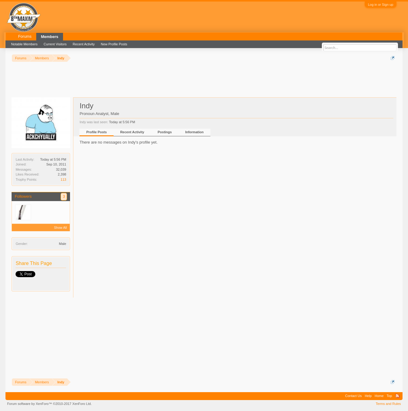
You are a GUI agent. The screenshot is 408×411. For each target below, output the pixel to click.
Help (368, 396)
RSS (397, 396)
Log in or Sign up (380, 4)
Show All (60, 227)
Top (389, 396)
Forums (24, 36)
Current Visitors (55, 44)
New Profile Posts (114, 44)
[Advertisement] (122, 78)
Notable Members (24, 44)
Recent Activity (132, 132)
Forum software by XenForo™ (49, 404)
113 (63, 179)
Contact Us (353, 396)
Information (194, 132)
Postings (165, 132)
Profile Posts (96, 132)
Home (379, 396)
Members (49, 36)
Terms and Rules (388, 404)
